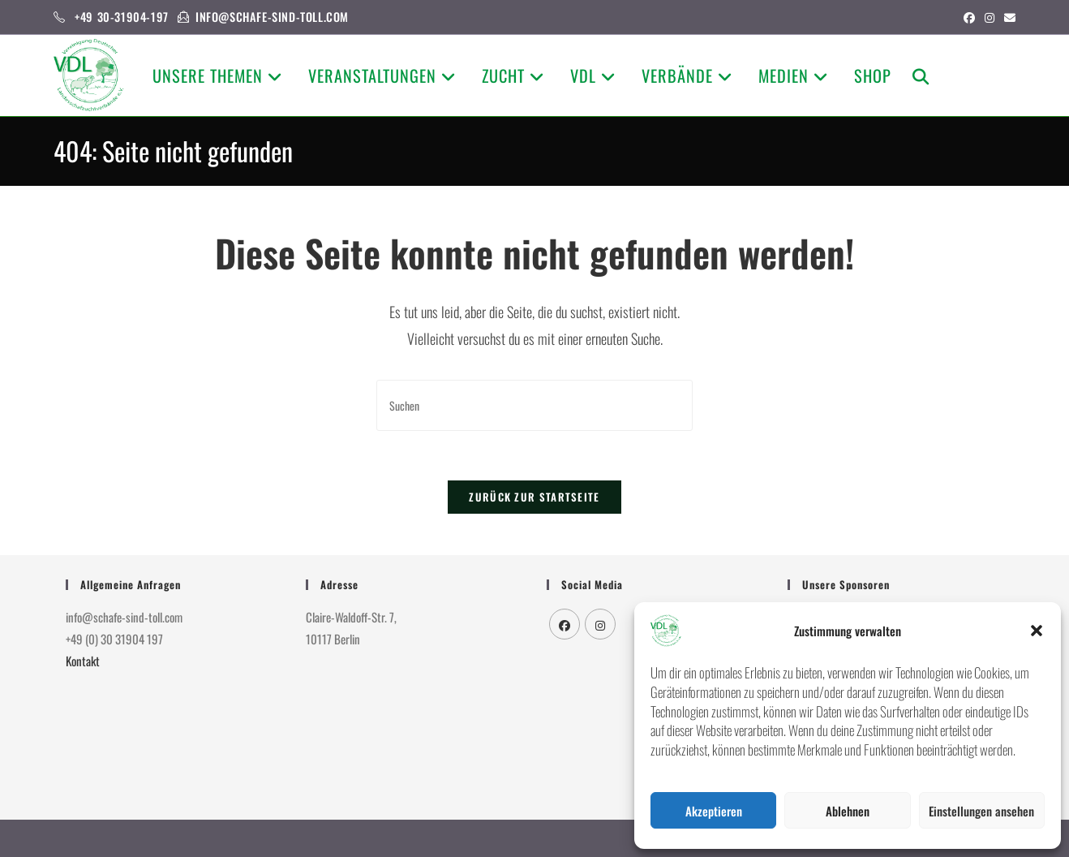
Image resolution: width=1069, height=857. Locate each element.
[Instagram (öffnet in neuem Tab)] (989, 17)
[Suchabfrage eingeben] (534, 405)
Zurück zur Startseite (534, 497)
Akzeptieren (713, 811)
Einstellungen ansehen (981, 811)
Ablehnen (847, 811)
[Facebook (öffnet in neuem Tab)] (969, 17)
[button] (1036, 630)
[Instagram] (600, 624)
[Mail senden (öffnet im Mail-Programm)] (1007, 17)
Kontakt (83, 661)
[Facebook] (564, 624)
